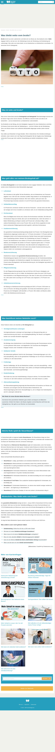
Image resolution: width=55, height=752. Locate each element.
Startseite (3, 30)
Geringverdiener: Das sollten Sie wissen (40, 599)
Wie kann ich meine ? (19, 531)
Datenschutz (33, 704)
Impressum (26, 704)
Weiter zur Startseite (27, 688)
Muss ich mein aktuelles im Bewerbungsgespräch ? (22, 537)
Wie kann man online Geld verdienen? (40, 647)
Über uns (21, 704)
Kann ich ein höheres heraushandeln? (25, 539)
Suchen (45, 678)
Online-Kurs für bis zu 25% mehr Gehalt (19, 528)
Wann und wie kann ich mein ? (18, 542)
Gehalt (7, 30)
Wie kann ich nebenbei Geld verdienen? (13, 647)
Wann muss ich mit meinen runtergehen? (21, 534)
